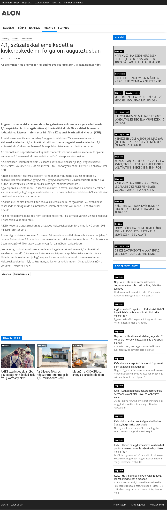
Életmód (63, 27)
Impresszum (119, 504)
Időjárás (56, 2)
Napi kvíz (26, 2)
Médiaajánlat (138, 504)
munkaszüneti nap (73, 2)
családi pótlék (42, 2)
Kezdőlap (8, 27)
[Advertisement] (54, 95)
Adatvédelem (157, 504)
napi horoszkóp (10, 2)
